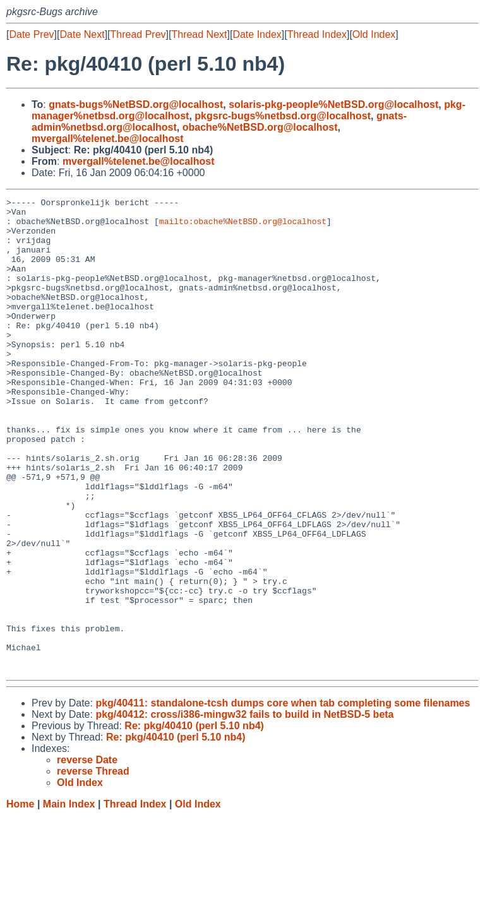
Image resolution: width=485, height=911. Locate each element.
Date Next (81, 34)
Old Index (373, 34)
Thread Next (199, 34)
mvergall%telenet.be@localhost (108, 138)
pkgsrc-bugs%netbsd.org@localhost (283, 115)
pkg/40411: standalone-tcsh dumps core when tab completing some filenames (282, 797)
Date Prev (31, 34)
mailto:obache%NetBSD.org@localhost (242, 226)
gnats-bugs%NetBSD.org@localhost (136, 104)
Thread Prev (138, 34)
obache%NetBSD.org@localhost (260, 127)
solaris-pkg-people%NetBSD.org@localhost (333, 104)
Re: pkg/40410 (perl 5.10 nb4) (194, 820)
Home (20, 898)
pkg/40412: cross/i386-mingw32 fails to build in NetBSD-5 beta (244, 809)
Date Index (256, 34)
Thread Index (317, 34)
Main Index (69, 898)
